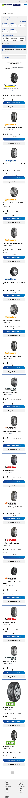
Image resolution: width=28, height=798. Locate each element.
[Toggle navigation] (25, 5)
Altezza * (12, 23)
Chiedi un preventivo (13, 102)
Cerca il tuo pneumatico (8, 13)
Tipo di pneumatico (7, 35)
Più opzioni (5, 43)
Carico (3, 29)
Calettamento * (22, 22)
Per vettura (20, 18)
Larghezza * (5, 23)
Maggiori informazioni (14, 107)
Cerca (13, 47)
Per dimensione (7, 18)
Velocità (12, 29)
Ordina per (14, 57)
